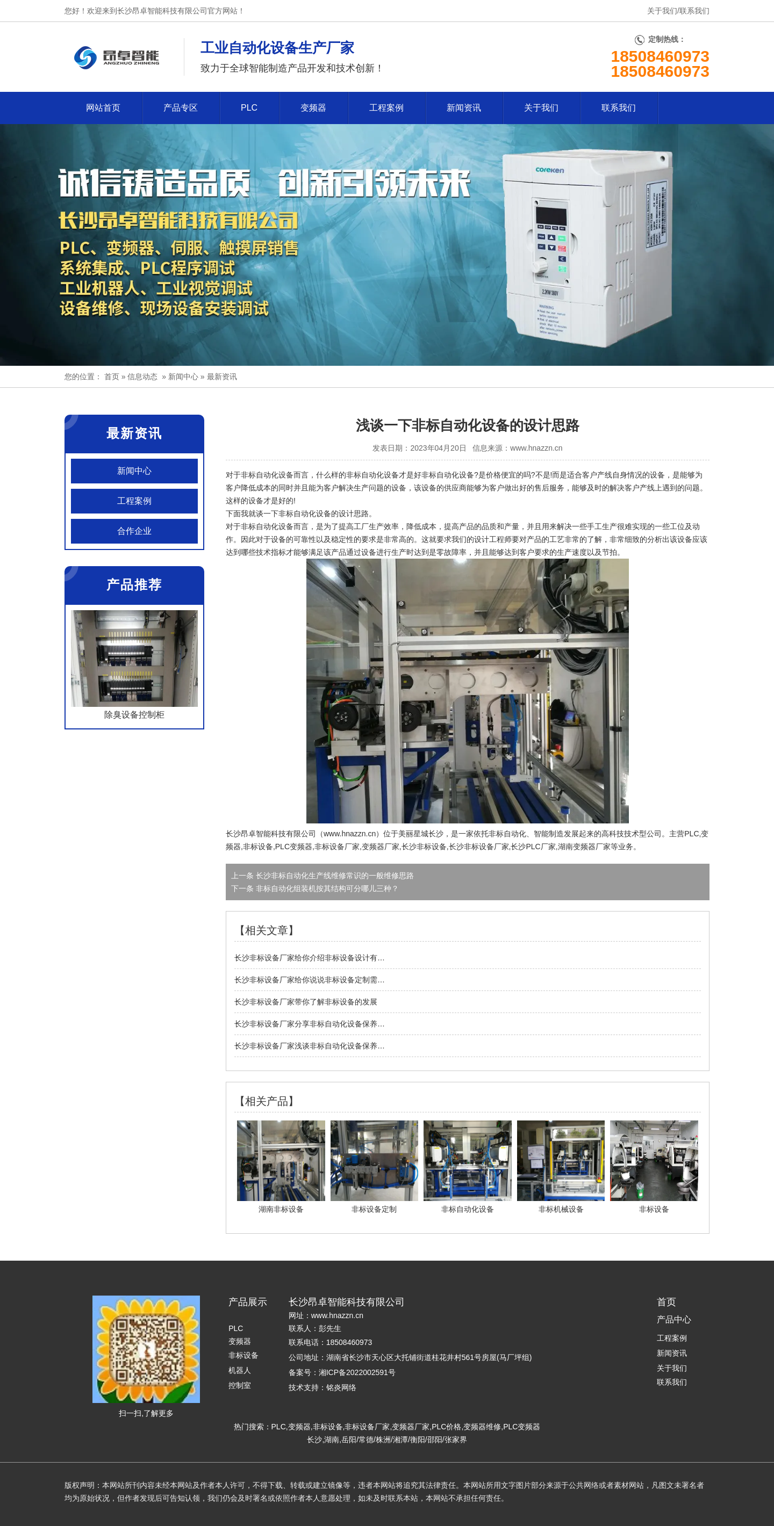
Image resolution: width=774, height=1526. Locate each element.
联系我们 (694, 10)
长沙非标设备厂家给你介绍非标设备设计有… (309, 957)
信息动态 (142, 376)
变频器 (313, 107)
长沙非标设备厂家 (479, 846)
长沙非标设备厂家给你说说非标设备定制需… (309, 979)
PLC (249, 107)
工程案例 (386, 107)
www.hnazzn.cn (536, 448)
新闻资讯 (464, 107)
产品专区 (180, 107)
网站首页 (103, 107)
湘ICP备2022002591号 (357, 1372)
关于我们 (662, 10)
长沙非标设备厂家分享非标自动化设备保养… (309, 1023)
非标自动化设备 (304, 513)
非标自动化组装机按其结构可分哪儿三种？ (326, 888)
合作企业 (134, 531)
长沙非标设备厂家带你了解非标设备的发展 (305, 1001)
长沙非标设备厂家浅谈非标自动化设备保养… (309, 1046)
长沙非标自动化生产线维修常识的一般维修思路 (334, 875)
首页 (111, 376)
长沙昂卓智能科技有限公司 (271, 833)
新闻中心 (183, 376)
